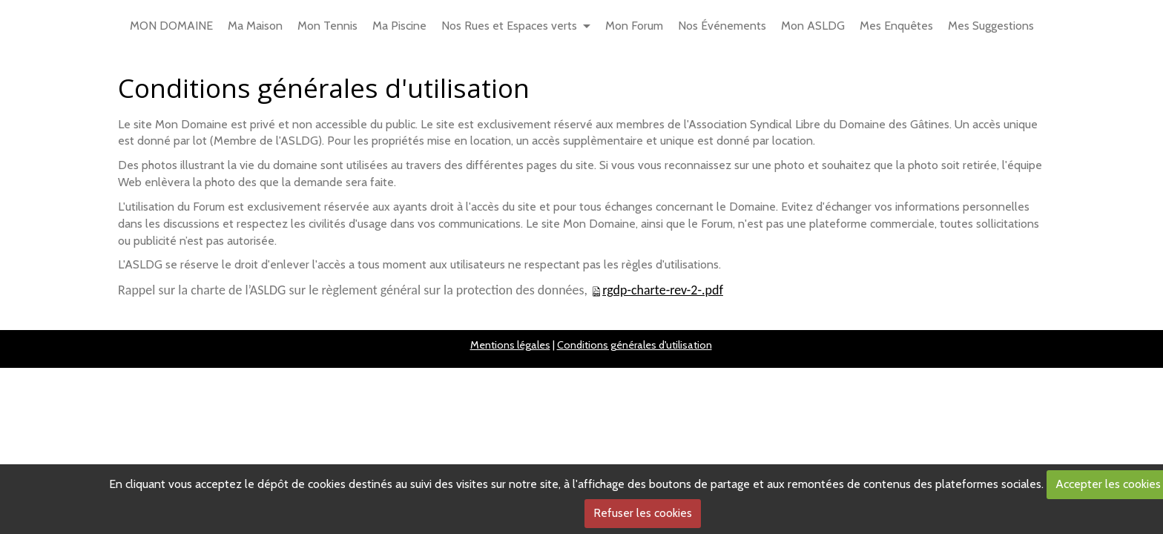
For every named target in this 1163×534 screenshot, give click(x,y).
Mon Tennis (327, 26)
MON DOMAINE (171, 26)
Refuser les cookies (642, 513)
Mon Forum (634, 26)
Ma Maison (255, 26)
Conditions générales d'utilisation (634, 345)
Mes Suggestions (991, 26)
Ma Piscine (399, 26)
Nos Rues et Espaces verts (509, 26)
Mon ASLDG (813, 26)
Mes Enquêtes (896, 26)
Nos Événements (722, 26)
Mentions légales (510, 345)
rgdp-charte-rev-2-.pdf (662, 290)
